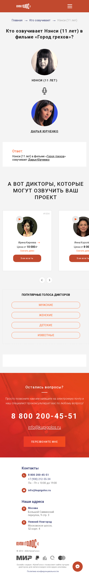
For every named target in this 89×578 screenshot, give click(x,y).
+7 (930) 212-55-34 (39, 479)
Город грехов (55, 156)
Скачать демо (27, 251)
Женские (46, 315)
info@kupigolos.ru (44, 427)
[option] (27, 240)
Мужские (46, 305)
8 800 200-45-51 (44, 416)
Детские (45, 325)
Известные (46, 335)
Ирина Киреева (27, 242)
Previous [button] (42, 280)
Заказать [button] (27, 258)
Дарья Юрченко (39, 159)
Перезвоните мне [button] (44, 441)
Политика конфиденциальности (43, 571)
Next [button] (49, 280)
